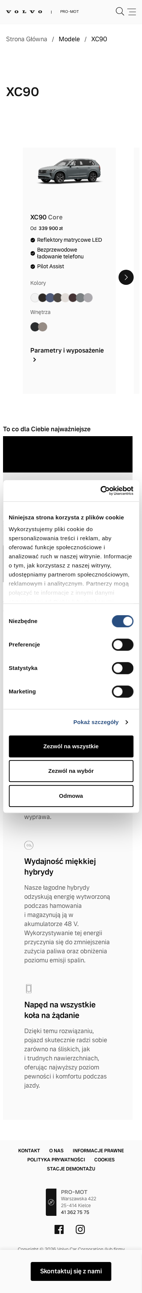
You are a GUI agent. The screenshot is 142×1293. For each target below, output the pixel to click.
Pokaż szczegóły (96, 722)
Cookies (104, 1160)
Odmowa (71, 796)
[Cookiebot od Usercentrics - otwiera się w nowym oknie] (101, 491)
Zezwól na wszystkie (71, 746)
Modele (69, 39)
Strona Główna (26, 39)
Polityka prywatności (56, 1160)
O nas (56, 1151)
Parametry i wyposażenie (67, 355)
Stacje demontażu (71, 1169)
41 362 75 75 (75, 1212)
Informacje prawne (98, 1151)
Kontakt (29, 1151)
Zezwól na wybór (71, 771)
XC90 (99, 39)
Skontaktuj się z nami (71, 1271)
